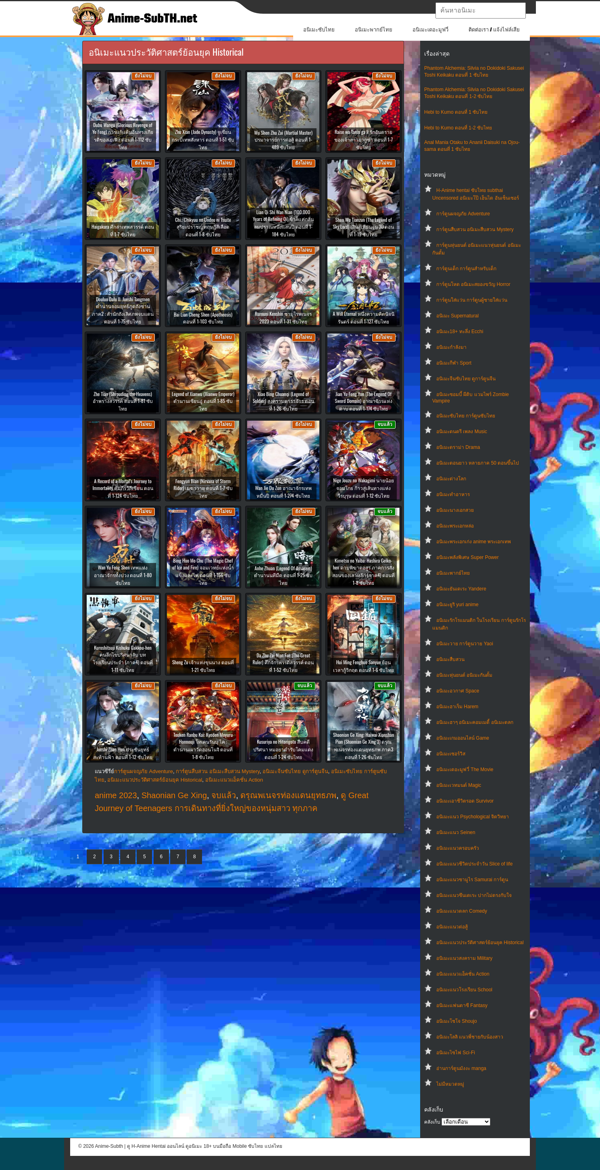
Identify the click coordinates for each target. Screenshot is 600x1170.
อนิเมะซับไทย (319, 29)
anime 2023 (116, 795)
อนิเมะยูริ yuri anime (457, 604)
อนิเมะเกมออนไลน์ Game (462, 738)
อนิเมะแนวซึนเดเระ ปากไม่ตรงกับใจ (474, 895)
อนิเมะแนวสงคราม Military (464, 958)
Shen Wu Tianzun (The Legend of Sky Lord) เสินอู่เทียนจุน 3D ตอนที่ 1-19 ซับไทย (363, 227)
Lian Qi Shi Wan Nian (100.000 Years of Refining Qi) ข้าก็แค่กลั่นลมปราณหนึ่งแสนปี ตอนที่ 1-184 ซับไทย (283, 223)
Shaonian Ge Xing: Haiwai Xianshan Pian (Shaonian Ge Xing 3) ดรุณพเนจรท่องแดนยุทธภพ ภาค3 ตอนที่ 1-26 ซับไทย (363, 745)
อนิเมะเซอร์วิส (450, 754)
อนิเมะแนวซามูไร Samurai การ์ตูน (472, 879)
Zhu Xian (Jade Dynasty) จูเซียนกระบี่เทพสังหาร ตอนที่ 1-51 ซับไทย (203, 139)
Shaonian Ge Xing (174, 795)
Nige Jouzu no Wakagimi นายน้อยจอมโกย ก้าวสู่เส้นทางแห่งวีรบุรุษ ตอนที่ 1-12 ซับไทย (363, 488)
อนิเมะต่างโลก (451, 479)
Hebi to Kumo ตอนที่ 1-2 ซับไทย (458, 128)
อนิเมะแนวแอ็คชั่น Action (463, 974)
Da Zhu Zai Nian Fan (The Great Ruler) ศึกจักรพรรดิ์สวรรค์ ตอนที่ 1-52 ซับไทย (283, 662)
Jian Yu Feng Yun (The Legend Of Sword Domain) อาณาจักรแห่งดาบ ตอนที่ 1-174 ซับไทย (363, 401)
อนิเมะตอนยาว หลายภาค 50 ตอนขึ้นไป (477, 463)
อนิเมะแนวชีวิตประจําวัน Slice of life (474, 864)
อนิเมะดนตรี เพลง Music (461, 431)
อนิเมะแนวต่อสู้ (452, 927)
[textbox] (480, 10)
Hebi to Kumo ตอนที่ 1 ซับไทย (455, 112)
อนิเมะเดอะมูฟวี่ (430, 29)
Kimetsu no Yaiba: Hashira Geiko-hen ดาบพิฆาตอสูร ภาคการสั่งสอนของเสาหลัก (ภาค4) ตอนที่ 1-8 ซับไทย (363, 571)
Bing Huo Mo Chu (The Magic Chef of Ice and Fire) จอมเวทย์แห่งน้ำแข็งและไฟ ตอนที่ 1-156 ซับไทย (202, 571)
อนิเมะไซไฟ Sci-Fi (455, 1052)
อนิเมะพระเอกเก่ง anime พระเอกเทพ (473, 541)
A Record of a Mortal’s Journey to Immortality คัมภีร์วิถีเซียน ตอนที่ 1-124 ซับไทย (122, 488)
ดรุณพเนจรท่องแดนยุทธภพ (288, 795)
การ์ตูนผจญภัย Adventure (463, 214)
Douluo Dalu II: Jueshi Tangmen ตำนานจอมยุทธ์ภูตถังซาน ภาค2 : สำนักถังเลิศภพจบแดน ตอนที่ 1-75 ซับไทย (123, 310)
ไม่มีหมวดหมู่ (450, 1084)
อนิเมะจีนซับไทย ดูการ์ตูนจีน (466, 379)
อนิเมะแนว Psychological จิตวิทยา (472, 817)
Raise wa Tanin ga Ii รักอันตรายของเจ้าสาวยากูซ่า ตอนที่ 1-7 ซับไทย (363, 139)
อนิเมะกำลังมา (451, 347)
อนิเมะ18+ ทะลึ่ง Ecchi (459, 331)
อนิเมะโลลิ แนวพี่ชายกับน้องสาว (469, 1037)
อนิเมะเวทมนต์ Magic (458, 785)
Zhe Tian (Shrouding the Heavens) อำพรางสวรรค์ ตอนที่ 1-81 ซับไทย (123, 401)
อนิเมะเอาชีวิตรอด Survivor (465, 801)
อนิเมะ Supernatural (457, 316)
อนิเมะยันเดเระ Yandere (461, 589)
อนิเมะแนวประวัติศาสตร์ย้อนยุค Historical (480, 942)
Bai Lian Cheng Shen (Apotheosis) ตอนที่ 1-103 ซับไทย (203, 318)
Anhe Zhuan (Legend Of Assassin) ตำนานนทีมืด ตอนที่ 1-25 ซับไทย (283, 575)
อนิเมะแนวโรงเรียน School (464, 990)
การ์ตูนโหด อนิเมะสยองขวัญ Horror (473, 284)
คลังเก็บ (432, 1122)
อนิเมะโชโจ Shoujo (456, 1021)
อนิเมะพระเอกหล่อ (455, 526)
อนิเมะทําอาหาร (453, 494)
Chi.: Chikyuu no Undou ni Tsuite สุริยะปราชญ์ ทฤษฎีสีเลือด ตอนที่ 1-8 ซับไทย (203, 227)
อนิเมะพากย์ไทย (373, 29)
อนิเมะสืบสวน (450, 659)
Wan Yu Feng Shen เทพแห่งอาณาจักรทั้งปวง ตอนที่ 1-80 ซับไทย (123, 575)
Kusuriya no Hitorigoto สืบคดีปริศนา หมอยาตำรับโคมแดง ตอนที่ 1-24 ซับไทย (283, 749)
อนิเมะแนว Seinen (455, 832)
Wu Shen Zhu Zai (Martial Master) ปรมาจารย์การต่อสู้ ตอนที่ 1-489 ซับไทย (283, 139)
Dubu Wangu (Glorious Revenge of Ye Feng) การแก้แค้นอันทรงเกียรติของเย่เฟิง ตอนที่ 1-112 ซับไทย (122, 135)
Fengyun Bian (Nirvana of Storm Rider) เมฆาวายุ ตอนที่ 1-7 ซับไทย (202, 488)
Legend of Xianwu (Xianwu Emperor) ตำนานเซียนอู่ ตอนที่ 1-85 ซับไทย (203, 401)
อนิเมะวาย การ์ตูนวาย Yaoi (464, 644)
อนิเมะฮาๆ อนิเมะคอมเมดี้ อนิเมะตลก (474, 722)
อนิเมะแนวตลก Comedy (461, 911)
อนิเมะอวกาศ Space (457, 691)
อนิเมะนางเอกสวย (455, 510)
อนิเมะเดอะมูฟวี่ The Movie (464, 769)
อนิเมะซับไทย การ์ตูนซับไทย (465, 416)
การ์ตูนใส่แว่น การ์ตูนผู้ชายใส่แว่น (471, 300)
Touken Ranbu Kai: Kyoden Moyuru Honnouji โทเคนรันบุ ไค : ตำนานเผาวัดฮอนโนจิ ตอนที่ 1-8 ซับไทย (203, 745)
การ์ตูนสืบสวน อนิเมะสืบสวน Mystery (475, 229)
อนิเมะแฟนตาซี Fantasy (461, 1005)
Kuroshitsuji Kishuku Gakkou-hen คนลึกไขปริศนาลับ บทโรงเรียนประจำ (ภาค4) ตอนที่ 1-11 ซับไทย (123, 658)
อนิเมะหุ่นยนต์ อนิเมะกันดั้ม (464, 675)
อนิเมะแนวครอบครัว (457, 848)
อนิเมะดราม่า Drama (458, 447)
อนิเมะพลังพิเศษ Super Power (467, 557)
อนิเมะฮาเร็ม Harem (457, 706)
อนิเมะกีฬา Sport (453, 363)
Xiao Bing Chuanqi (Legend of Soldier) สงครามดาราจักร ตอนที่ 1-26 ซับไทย (283, 401)
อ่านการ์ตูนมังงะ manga (461, 1068)
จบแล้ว (223, 795)
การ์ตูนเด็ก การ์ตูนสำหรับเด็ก (466, 268)
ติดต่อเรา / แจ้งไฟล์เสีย (494, 29)
